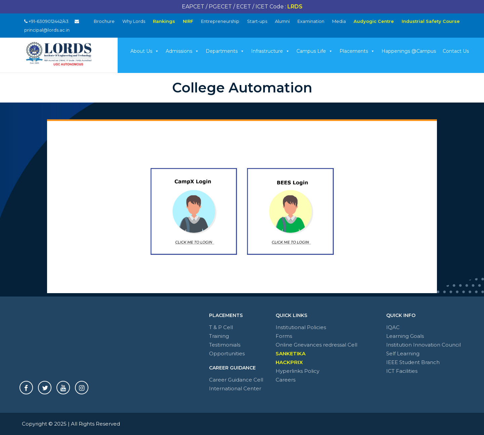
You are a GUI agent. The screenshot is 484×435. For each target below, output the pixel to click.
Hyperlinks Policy (297, 371)
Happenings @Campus (408, 51)
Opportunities (227, 353)
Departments (225, 51)
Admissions (182, 51)
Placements (357, 51)
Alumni (282, 21)
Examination (310, 21)
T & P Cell (221, 327)
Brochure (104, 21)
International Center (235, 388)
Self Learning (402, 353)
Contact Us (456, 51)
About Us (144, 51)
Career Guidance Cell (236, 380)
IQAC (393, 327)
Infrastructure (270, 51)
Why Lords (133, 21)
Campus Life (314, 51)
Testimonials (224, 345)
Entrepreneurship (220, 21)
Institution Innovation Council (423, 345)
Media (339, 21)
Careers (285, 380)
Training (219, 336)
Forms (284, 336)
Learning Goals (405, 336)
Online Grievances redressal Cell (316, 345)
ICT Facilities (401, 371)
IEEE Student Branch (413, 362)
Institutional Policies (301, 327)
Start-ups (257, 21)
